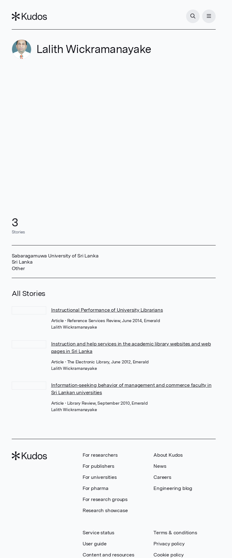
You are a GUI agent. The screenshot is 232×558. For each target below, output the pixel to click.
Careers (162, 477)
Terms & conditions (175, 533)
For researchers (100, 455)
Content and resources (108, 555)
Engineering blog (172, 488)
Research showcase (105, 510)
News (159, 466)
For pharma (95, 488)
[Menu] (209, 16)
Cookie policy (168, 555)
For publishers (98, 466)
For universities (100, 477)
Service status (98, 533)
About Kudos (168, 455)
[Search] (193, 16)
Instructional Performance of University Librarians (107, 310)
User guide (95, 544)
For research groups (105, 499)
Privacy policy (168, 544)
